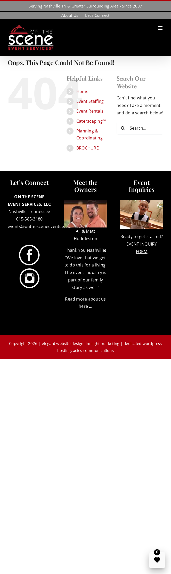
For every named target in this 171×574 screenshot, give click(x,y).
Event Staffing (90, 101)
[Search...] (140, 128)
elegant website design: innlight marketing (80, 343)
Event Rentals (89, 111)
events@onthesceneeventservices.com (46, 226)
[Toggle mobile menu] (160, 28)
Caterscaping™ (91, 121)
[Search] (123, 128)
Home (82, 91)
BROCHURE (87, 148)
